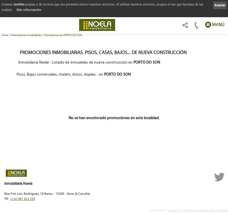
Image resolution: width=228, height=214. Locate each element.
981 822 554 (22, 199)
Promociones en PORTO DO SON (63, 35)
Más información (29, 10)
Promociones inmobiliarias (26, 35)
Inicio (5, 35)
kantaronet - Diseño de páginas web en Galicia (198, 210)
